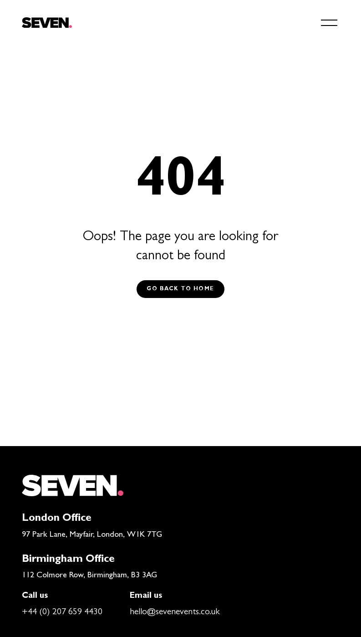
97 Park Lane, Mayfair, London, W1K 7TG (92, 535)
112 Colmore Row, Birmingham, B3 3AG (89, 576)
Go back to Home (180, 289)
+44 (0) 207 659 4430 (62, 612)
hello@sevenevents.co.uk (175, 612)
